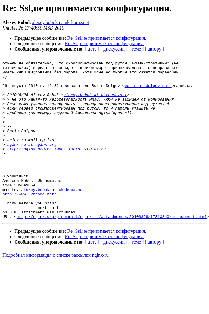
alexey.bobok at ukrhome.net (95, 101)
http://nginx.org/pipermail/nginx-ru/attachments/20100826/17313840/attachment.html (112, 248)
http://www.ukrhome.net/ (29, 221)
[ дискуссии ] (114, 48)
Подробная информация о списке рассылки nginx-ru (55, 286)
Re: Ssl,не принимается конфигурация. (106, 38)
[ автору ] (154, 48)
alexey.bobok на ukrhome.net (60, 22)
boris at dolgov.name (148, 91)
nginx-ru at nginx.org (32, 161)
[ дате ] (92, 48)
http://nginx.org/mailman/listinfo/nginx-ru (56, 166)
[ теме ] (136, 48)
